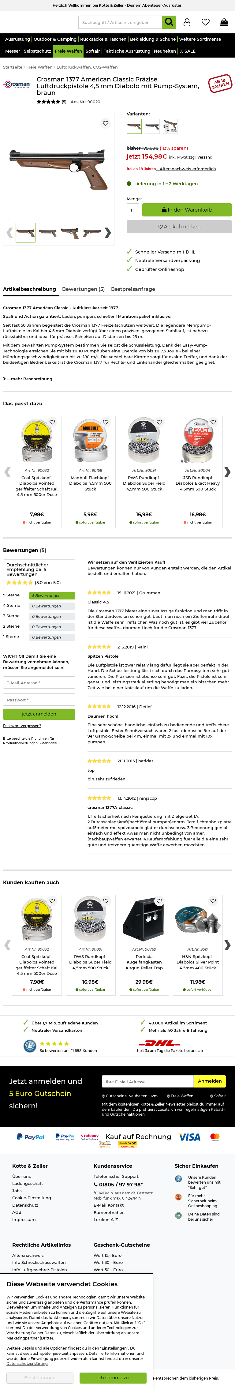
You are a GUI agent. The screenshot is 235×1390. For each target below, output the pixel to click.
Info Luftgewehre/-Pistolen (39, 1272)
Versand (204, 160)
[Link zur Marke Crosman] (17, 93)
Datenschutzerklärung (27, 1364)
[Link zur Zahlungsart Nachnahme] (127, 1146)
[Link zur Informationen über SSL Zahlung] (178, 1217)
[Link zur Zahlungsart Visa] (189, 1139)
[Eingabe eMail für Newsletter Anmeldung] (148, 1084)
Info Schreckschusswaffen (39, 1265)
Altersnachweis (28, 1258)
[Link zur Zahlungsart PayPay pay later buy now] (65, 1139)
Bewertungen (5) (83, 292)
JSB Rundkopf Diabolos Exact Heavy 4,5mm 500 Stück (198, 486)
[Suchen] (169, 23)
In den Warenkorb (187, 213)
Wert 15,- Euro (107, 1258)
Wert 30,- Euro (108, 1265)
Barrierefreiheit (109, 1215)
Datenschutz (25, 1207)
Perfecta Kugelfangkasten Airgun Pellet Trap (144, 965)
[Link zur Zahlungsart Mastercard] (215, 1139)
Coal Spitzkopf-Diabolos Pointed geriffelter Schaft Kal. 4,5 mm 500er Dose (37, 489)
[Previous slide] (9, 235)
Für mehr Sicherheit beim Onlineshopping (202, 1204)
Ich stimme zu (113, 1378)
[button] (17, 42)
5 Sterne (11, 597)
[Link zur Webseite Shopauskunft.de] (178, 1180)
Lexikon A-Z (106, 1222)
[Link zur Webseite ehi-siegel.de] (178, 1199)
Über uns (21, 1179)
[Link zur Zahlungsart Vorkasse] (105, 1146)
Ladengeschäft (27, 1186)
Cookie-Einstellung (31, 1200)
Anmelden (212, 1083)
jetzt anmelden (39, 716)
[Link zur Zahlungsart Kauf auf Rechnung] (138, 1139)
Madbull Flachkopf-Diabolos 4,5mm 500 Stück (90, 486)
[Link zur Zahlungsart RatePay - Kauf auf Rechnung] (89, 1139)
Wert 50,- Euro (108, 1272)
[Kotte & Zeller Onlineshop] (37, 23)
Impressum (24, 1222)
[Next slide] (108, 235)
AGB (16, 1214)
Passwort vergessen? (22, 729)
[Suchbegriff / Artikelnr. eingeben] (120, 23)
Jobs (17, 1193)
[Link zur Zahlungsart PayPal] (31, 1139)
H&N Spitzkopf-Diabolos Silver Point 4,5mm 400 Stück (198, 965)
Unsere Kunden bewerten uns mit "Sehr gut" (204, 1185)
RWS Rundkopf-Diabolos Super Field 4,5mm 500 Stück (144, 486)
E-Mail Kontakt (109, 1207)
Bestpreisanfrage (133, 292)
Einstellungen (40, 1378)
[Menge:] (133, 213)
